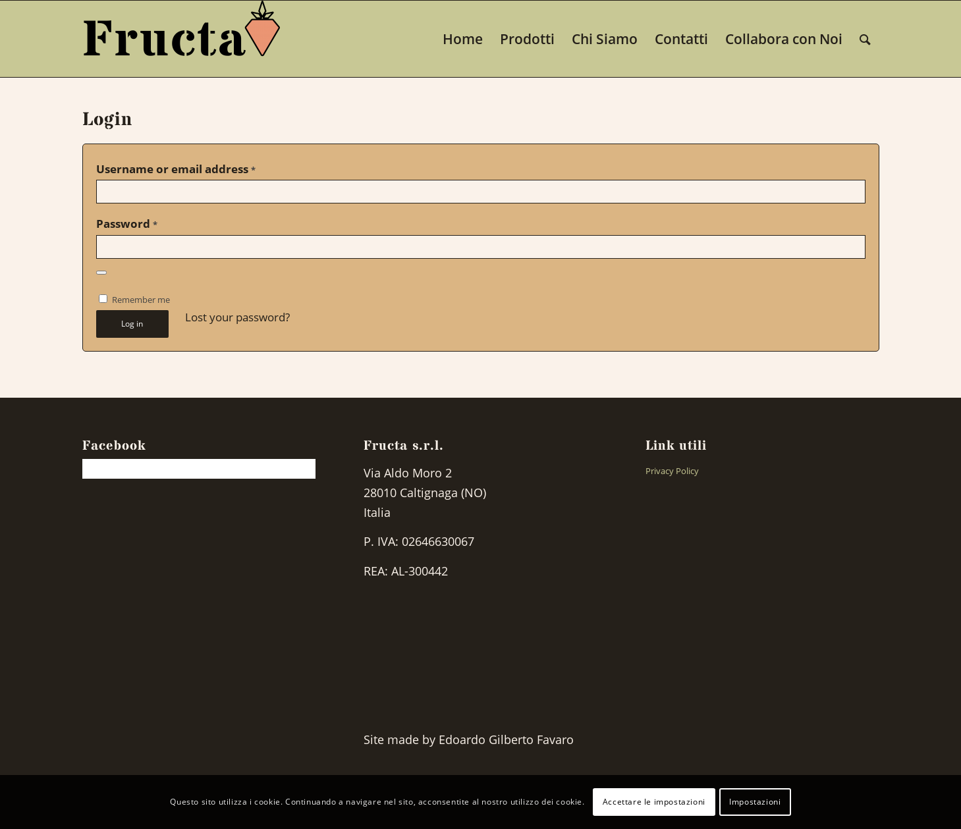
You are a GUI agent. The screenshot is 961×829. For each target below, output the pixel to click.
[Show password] (101, 273)
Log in (132, 323)
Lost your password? (237, 317)
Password (126, 223)
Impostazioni (755, 801)
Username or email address (176, 168)
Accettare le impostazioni (654, 801)
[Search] (865, 39)
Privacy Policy (672, 471)
